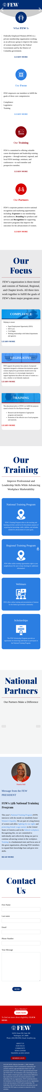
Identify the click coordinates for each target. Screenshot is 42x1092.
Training (5, 842)
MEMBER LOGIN (18, 1058)
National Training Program (21, 815)
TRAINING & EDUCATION (20, 1053)
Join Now (21, 1013)
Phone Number (8, 938)
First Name (6, 905)
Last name (6, 916)
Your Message (7, 950)
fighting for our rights (26, 824)
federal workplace (31, 830)
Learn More (21, 57)
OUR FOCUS (20, 1046)
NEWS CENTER (20, 1051)
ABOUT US (20, 1043)
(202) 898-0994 (16, 1038)
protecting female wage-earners (14, 827)
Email (4, 927)
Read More (8, 857)
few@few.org (31, 1038)
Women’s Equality (9, 821)
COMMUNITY (20, 1048)
